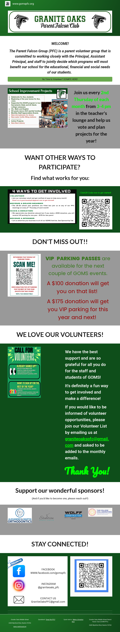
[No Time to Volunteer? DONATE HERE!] (60, 79)
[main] (60, 58)
